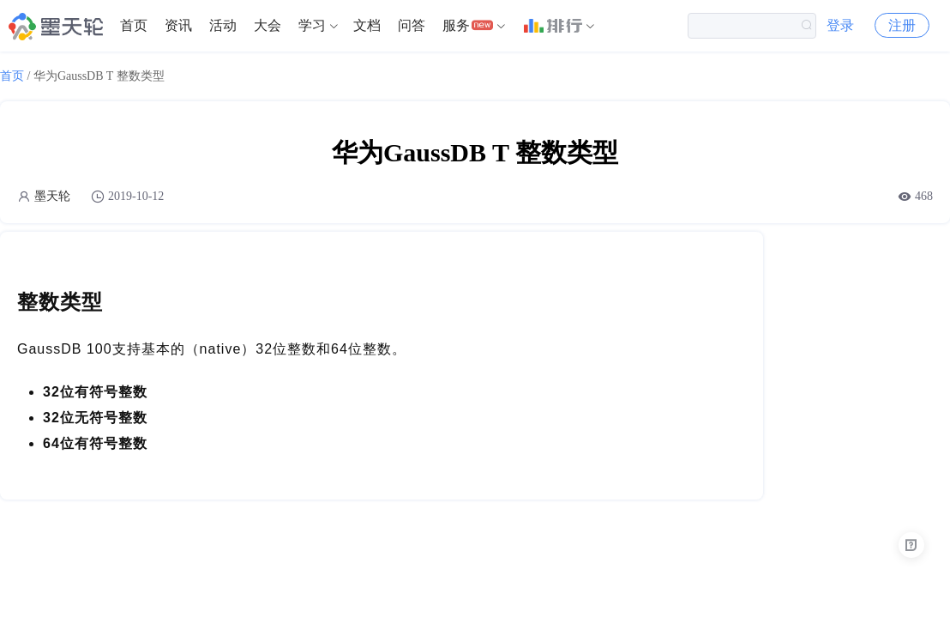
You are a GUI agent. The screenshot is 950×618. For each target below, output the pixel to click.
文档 (367, 25)
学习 (312, 25)
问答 (411, 25)
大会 (267, 25)
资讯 (178, 25)
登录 (840, 25)
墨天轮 (52, 196)
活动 (223, 25)
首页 (133, 25)
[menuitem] (133, 26)
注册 (902, 25)
